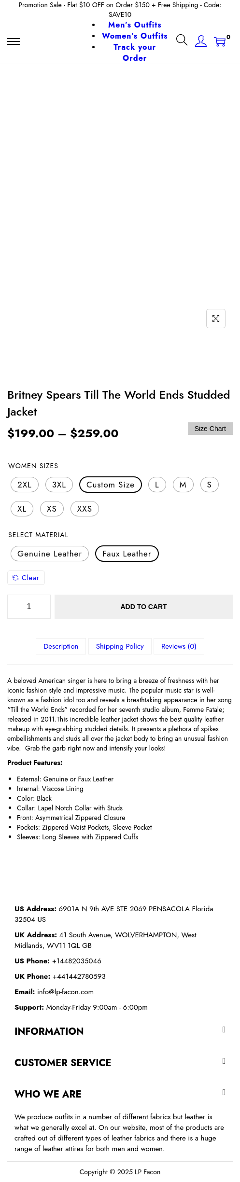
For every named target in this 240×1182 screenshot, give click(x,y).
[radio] (24, 484)
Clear (26, 578)
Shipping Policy (120, 646)
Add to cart (143, 607)
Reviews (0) (179, 646)
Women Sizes (33, 466)
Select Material (38, 535)
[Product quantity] (29, 606)
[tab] (61, 646)
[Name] (216, 318)
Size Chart (210, 428)
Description (60, 646)
